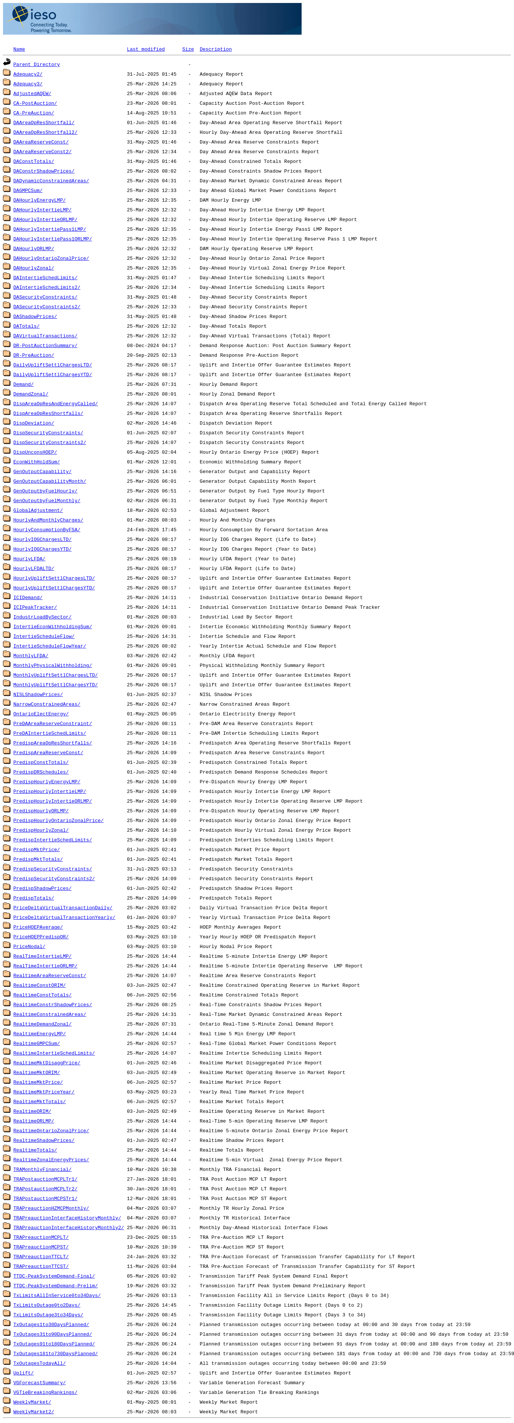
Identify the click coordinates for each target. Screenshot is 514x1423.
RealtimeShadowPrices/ (44, 1140)
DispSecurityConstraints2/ (49, 442)
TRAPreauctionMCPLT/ (41, 1237)
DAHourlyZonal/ (33, 267)
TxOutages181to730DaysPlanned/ (55, 1353)
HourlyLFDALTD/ (33, 568)
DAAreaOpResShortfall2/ (45, 132)
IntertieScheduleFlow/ (44, 636)
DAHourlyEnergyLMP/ (39, 199)
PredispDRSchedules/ (41, 771)
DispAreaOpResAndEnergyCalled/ (55, 403)
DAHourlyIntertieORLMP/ (45, 219)
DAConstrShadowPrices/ (44, 170)
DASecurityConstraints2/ (46, 306)
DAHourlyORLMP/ (33, 248)
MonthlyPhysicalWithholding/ (52, 665)
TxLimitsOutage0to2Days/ (46, 1304)
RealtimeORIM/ (32, 1111)
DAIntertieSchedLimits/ (45, 277)
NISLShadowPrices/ (38, 694)
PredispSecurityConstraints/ (52, 868)
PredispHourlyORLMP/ (41, 810)
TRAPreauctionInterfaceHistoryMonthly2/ (68, 1227)
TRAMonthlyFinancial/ (42, 1169)
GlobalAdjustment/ (38, 510)
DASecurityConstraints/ (45, 296)
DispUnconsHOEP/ (35, 451)
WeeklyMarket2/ (33, 1411)
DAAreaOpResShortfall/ (44, 122)
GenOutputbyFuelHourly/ (45, 490)
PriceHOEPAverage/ (38, 926)
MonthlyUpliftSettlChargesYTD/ (55, 684)
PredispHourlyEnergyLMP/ (46, 781)
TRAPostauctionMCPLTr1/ (45, 1178)
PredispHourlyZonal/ (41, 830)
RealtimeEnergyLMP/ (39, 1033)
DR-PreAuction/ (33, 355)
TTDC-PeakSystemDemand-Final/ (54, 1275)
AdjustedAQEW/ (32, 93)
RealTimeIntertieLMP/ (42, 956)
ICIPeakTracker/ (35, 607)
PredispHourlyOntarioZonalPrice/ (58, 820)
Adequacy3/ (28, 83)
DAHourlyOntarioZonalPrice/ (51, 258)
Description (216, 48)
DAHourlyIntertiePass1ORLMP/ (52, 238)
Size (188, 48)
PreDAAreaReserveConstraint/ (52, 723)
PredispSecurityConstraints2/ (54, 878)
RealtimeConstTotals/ (42, 994)
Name (19, 48)
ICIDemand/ (28, 597)
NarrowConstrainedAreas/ (46, 704)
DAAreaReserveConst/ (41, 141)
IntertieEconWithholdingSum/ (52, 626)
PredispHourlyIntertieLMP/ (49, 791)
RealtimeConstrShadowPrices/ (52, 1004)
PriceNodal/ (29, 946)
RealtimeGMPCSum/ (36, 1043)
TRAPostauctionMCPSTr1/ (45, 1198)
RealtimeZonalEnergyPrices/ (51, 1159)
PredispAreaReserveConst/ (48, 752)
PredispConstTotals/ (41, 762)
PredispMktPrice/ (36, 849)
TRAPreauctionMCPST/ (41, 1246)
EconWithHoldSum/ (36, 461)
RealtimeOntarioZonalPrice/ (51, 1130)
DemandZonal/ (31, 393)
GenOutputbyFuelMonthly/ (46, 500)
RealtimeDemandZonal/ (42, 1023)
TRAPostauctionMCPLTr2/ (45, 1188)
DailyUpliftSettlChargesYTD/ (52, 374)
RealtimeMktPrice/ (38, 1082)
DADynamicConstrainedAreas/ (51, 180)
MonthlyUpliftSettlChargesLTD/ (55, 674)
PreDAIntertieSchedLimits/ (49, 733)
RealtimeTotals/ (35, 1149)
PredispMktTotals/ (38, 859)
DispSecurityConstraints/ (48, 432)
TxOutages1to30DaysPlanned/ (51, 1324)
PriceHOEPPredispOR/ (41, 936)
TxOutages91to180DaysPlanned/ (54, 1343)
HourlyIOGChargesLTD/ (42, 539)
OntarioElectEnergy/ (41, 713)
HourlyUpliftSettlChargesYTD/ (54, 587)
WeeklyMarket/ (32, 1401)
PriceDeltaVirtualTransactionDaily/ (62, 907)
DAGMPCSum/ (28, 190)
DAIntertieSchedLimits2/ (46, 287)
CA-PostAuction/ (35, 103)
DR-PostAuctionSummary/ (45, 345)
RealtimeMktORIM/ (36, 1072)
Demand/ (23, 384)
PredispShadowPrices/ (42, 888)
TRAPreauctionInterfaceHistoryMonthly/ (67, 1217)
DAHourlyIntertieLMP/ (42, 209)
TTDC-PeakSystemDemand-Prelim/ (55, 1285)
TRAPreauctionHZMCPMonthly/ (51, 1208)
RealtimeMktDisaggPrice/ (46, 1062)
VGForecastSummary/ (39, 1382)
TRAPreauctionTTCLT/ (41, 1256)
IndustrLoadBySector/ (42, 616)
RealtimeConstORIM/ (39, 985)
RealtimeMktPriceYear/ (44, 1091)
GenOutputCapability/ (42, 471)
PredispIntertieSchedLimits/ (52, 839)
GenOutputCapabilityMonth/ (49, 481)
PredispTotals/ (33, 897)
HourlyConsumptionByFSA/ (46, 529)
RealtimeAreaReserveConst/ (49, 975)
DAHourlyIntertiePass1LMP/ (49, 229)
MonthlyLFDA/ (31, 655)
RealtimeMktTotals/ (39, 1101)
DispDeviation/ (33, 422)
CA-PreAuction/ (33, 112)
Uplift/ (23, 1372)
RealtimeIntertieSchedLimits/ (54, 1052)
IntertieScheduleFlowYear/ (49, 645)
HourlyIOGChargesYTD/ (42, 548)
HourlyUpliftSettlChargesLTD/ (54, 577)
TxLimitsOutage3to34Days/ (48, 1314)
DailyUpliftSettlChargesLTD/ (52, 364)
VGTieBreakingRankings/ (45, 1392)
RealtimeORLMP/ (33, 1120)
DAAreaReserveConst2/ (42, 151)
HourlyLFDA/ (29, 558)
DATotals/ (26, 325)
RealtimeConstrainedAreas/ (49, 1014)
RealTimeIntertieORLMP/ (45, 965)
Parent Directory (36, 64)
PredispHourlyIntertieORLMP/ (52, 800)
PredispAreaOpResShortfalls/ (52, 742)
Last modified (146, 48)
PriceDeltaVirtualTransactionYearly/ (64, 917)
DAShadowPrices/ (35, 316)
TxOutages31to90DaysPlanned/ (52, 1334)
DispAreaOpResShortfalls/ (48, 413)
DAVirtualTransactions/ (45, 335)
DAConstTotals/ (33, 161)
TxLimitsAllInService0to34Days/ (57, 1295)
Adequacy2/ (28, 73)
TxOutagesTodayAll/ (39, 1363)
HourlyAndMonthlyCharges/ (48, 519)
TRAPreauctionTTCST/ (41, 1266)
